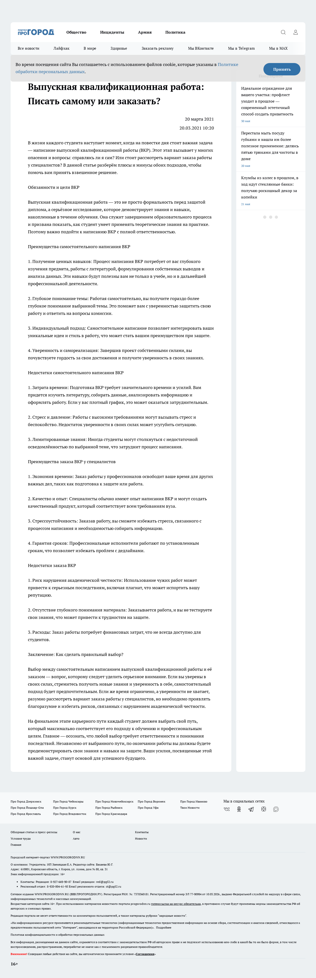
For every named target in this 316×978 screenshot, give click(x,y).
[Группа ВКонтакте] (226, 809)
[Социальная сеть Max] (276, 809)
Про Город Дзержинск (26, 801)
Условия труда (21, 838)
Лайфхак (61, 48)
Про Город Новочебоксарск (114, 801)
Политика (175, 32)
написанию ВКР (99, 232)
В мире (90, 48)
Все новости (28, 48)
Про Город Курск (64, 807)
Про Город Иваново (193, 801)
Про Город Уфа (148, 807)
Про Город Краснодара (111, 814)
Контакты (142, 832)
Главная (16, 845)
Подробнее (163, 927)
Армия (145, 32)
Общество (76, 32)
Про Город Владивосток (69, 814)
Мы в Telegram (241, 48)
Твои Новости (189, 807)
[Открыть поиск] (283, 32)
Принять (282, 69)
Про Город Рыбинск (108, 807)
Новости (141, 838)
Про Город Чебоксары (68, 801)
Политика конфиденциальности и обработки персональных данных (57, 934)
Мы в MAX (278, 48)
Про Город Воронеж (151, 801)
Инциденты (112, 32)
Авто (76, 838)
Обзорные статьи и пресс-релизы (34, 832)
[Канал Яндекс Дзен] (263, 809)
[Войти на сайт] (295, 32)
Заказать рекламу (158, 48)
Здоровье (119, 48)
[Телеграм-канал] (251, 809)
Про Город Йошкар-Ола (27, 807)
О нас (76, 832)
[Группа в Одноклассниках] (239, 809)
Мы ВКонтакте (201, 48)
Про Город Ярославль (26, 814)
